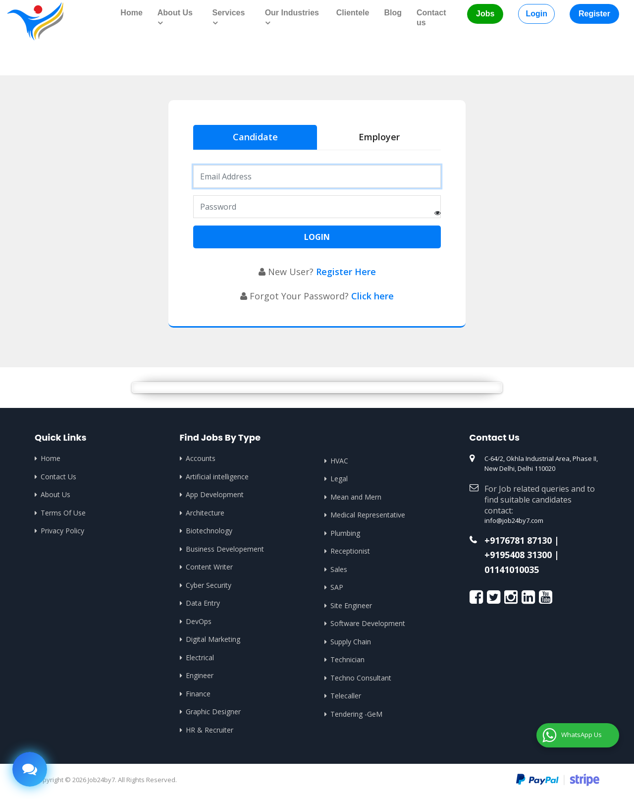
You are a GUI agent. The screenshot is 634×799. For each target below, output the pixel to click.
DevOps (198, 621)
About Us (55, 494)
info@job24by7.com (513, 520)
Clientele (353, 12)
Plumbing (345, 533)
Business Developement (225, 549)
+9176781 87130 (518, 541)
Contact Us (58, 476)
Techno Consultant (360, 678)
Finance (198, 693)
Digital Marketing (213, 639)
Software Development (367, 623)
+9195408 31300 (518, 555)
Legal (339, 478)
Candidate (255, 137)
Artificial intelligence (217, 476)
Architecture (205, 512)
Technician (347, 659)
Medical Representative (367, 514)
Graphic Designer (213, 711)
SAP (336, 587)
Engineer (199, 675)
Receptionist (350, 551)
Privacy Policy (62, 530)
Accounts (200, 458)
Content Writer (209, 566)
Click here (372, 296)
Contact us (431, 17)
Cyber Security (208, 585)
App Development (215, 494)
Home (131, 12)
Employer (379, 137)
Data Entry (203, 603)
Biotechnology (209, 530)
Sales (338, 569)
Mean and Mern (355, 497)
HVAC (339, 460)
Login (536, 13)
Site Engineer (351, 605)
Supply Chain (350, 641)
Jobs (485, 13)
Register (594, 13)
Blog (393, 12)
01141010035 (511, 570)
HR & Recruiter (209, 730)
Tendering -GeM (356, 714)
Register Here (346, 272)
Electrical (200, 657)
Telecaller (345, 695)
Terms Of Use (63, 512)
